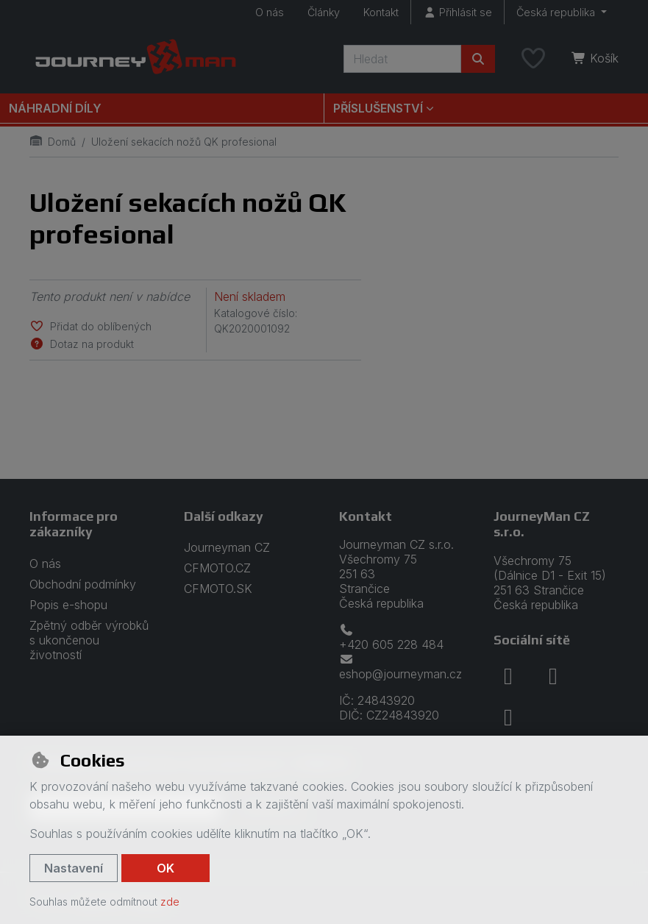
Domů (52, 141)
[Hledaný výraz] (402, 59)
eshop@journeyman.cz (400, 667)
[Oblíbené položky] (533, 58)
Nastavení (73, 868)
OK (165, 868)
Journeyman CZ (227, 547)
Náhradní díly (55, 108)
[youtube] (508, 717)
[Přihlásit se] (457, 12)
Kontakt (381, 12)
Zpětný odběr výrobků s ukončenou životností (89, 640)
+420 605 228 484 (391, 638)
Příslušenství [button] (378, 108)
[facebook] (508, 676)
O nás (269, 12)
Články (323, 12)
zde (169, 901)
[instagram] (553, 676)
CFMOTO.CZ (217, 568)
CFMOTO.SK (218, 588)
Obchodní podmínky (82, 584)
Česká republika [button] (557, 12)
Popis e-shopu (68, 604)
